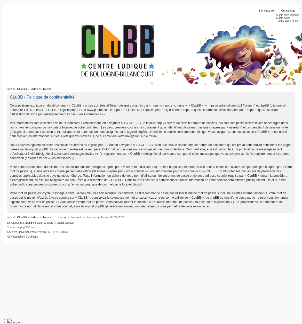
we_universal (21, 232)
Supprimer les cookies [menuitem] (71, 217)
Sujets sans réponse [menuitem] (287, 15)
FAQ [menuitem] (9, 319)
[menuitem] (15, 236)
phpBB (29, 222)
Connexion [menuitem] (288, 10)
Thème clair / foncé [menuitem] (287, 20)
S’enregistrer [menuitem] (267, 10)
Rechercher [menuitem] (14, 322)
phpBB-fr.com (28, 227)
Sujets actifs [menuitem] (283, 18)
